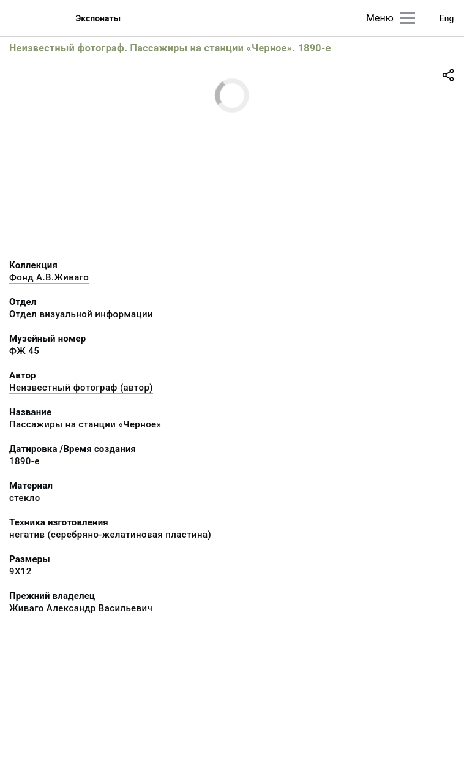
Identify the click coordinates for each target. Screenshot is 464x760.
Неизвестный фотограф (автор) (81, 387)
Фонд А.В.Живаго (49, 277)
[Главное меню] (407, 18)
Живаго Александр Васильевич (80, 608)
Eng (447, 18)
